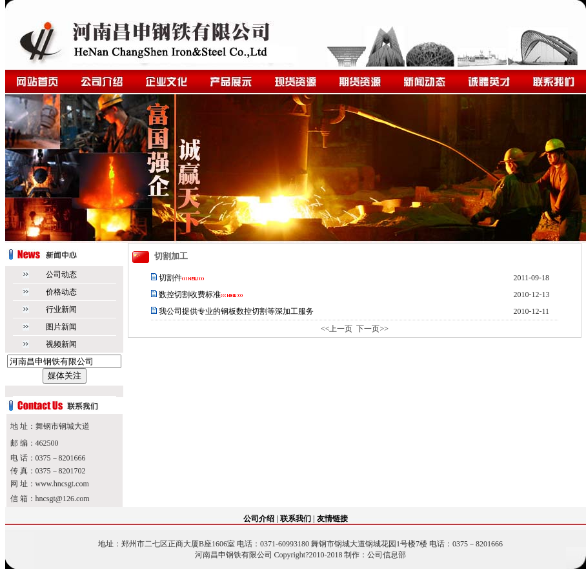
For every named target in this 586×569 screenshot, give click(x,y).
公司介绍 (258, 518)
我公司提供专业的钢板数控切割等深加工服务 (235, 311)
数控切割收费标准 (190, 294)
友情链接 (332, 518)
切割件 (170, 277)
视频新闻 (61, 344)
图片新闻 (61, 326)
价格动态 (61, 291)
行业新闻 (61, 309)
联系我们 (295, 518)
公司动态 (61, 274)
